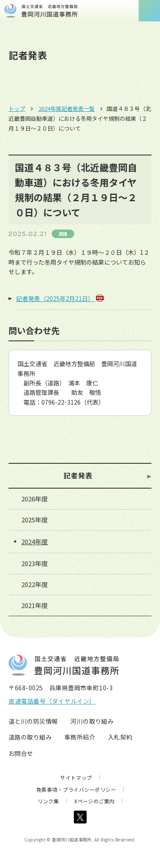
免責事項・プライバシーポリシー (76, 789)
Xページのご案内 (94, 801)
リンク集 (48, 801)
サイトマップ (76, 777)
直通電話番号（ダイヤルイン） (52, 701)
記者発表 (78, 475)
